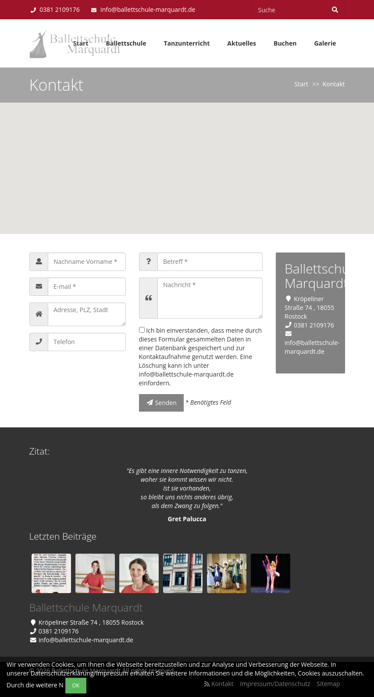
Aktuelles (241, 43)
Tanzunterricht (187, 43)
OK (76, 685)
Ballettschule (126, 43)
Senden (161, 402)
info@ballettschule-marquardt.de (147, 9)
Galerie (325, 43)
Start (301, 84)
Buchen (285, 43)
